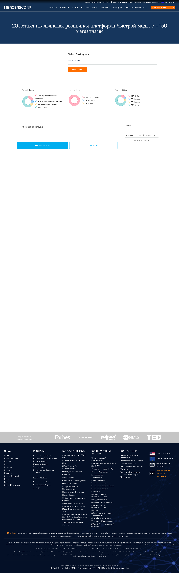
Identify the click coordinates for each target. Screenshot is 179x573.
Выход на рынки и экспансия (129, 456)
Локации (117, 7)
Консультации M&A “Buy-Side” (74, 461)
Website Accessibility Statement (103, 536)
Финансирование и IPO (102, 469)
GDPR (170, 533)
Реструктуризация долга (102, 486)
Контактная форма (136, 7)
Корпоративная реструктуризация (99, 481)
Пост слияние (68, 477)
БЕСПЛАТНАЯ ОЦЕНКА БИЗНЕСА (146, 2)
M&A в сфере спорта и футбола (102, 525)
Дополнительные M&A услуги (72, 523)
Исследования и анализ (131, 460)
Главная (52, 7)
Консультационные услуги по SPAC (103, 464)
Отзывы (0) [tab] (93, 145)
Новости (8, 473)
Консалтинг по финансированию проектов (99, 507)
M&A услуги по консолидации (69, 467)
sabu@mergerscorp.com (148, 135)
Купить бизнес (40, 461)
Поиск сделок (68, 495)
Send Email (77, 69)
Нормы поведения (83, 536)
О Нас (64, 7)
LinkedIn (12, 533)
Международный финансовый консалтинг (103, 500)
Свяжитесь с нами (42, 482)
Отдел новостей (11, 476)
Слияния (66, 474)
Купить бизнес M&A (163, 7)
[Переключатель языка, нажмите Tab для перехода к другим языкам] (168, 2)
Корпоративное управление (98, 476)
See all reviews (74, 60)
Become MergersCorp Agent (96, 2)
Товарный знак (122, 536)
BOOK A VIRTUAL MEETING (163, 465)
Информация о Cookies (116, 533)
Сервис (77, 7)
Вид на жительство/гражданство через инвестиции (130, 474)
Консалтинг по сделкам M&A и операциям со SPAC (73, 509)
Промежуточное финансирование (99, 495)
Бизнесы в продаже (42, 455)
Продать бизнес (40, 464)
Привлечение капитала (73, 492)
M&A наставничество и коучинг (131, 467)
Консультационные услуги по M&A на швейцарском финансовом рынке (74, 517)
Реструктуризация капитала (99, 490)
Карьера (8, 479)
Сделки (104, 7)
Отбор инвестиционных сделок (73, 499)
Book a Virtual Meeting (121, 2)
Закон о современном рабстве (62, 536)
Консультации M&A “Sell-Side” (74, 456)
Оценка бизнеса (69, 483)
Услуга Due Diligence (101, 472)
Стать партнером (12, 485)
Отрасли (91, 7)
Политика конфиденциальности (68, 533)
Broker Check (102, 556)
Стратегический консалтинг (98, 459)
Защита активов (128, 463)
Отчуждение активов (72, 471)
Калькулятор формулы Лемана (43, 471)
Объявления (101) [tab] (42, 145)
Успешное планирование (103, 521)
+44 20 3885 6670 (165, 458)
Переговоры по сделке (73, 503)
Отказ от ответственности (28, 533)
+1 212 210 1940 (164, 453)
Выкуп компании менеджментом (70, 487)
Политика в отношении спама (94, 533)
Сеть (6, 464)
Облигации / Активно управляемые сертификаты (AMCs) (101, 515)
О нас (7, 455)
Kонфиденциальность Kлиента (138, 533)
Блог (6, 482)
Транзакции (38, 467)
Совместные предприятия (74, 480)
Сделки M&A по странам (45, 458)
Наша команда (11, 458)
